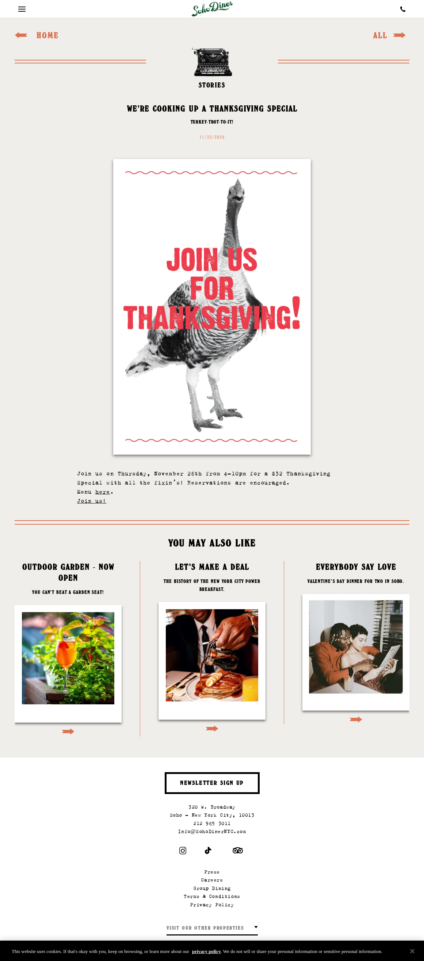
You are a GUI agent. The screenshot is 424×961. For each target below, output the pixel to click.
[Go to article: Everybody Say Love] (355, 643)
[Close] (412, 953)
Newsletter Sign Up (212, 784)
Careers (212, 879)
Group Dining (212, 888)
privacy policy (206, 953)
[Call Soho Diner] (403, 9)
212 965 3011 (212, 823)
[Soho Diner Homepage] (212, 9)
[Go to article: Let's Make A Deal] (212, 647)
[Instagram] (182, 852)
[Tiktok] (208, 852)
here (102, 491)
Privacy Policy (212, 904)
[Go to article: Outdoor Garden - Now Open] (68, 649)
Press (212, 871)
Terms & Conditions (212, 896)
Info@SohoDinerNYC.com (212, 831)
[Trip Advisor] (237, 852)
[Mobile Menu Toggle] (22, 9)
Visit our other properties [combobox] (205, 928)
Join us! (91, 501)
